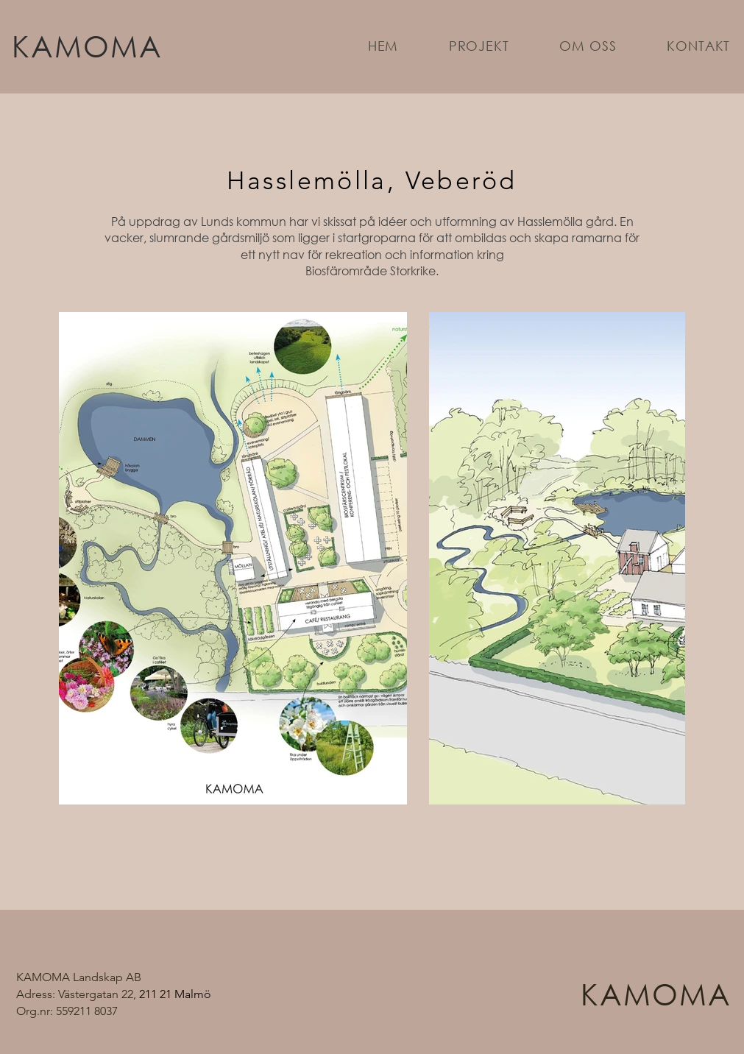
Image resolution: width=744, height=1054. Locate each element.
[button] (479, 45)
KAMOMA (87, 45)
